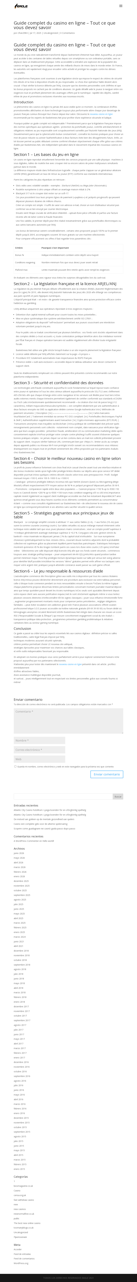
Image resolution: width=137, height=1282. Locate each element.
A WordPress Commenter (26, 840)
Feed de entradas (22, 1254)
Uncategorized (51, 33)
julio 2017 (18, 1029)
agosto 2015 (20, 1136)
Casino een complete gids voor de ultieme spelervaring (40, 823)
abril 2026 (18, 862)
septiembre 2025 (22, 895)
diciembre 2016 (21, 1062)
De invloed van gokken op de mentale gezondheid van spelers (44, 819)
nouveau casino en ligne (101, 114)
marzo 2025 (20, 922)
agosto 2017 (20, 1025)
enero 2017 (19, 1057)
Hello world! (48, 840)
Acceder (18, 1249)
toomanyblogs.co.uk (24, 1227)
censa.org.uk (20, 1195)
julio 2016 (18, 1085)
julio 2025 (18, 904)
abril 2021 (18, 946)
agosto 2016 (20, 1080)
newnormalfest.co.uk (24, 1213)
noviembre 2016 (22, 1066)
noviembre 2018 (22, 955)
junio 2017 (19, 1034)
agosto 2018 (20, 969)
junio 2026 (19, 853)
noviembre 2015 (22, 1122)
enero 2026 (19, 876)
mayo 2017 (19, 1038)
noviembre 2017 (22, 1011)
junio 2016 (19, 1090)
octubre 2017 (20, 1015)
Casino (17, 1190)
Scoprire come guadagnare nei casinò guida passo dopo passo (44, 828)
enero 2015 (19, 1169)
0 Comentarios (67, 33)
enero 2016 (19, 1113)
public (16, 1218)
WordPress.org (21, 1263)
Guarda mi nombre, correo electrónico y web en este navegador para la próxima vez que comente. (65, 766)
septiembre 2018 (22, 964)
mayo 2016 (19, 1094)
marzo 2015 (20, 1159)
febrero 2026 (20, 871)
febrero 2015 (20, 1164)
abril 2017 (18, 1043)
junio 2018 (19, 978)
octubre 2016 (20, 1071)
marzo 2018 (20, 992)
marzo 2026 (20, 867)
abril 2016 (18, 1099)
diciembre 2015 (21, 1117)
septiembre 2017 (22, 1020)
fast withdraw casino (24, 1199)
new (16, 1204)
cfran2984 (22, 33)
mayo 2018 (19, 983)
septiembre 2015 (22, 1131)
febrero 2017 (20, 1052)
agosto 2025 (20, 899)
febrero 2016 (20, 1108)
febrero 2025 (20, 927)
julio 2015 (18, 1141)
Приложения (20, 1237)
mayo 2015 (19, 1150)
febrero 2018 (20, 997)
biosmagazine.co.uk (23, 1185)
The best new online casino (27, 1223)
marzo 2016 (20, 1104)
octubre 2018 (20, 960)
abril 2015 (18, 1155)
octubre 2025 (20, 890)
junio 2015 (19, 1145)
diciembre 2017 (21, 1006)
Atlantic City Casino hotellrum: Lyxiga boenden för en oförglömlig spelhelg (50, 810)
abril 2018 (18, 987)
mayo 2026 (19, 857)
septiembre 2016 (22, 1076)
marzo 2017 (20, 1048)
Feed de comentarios (24, 1258)
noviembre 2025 (22, 885)
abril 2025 (18, 918)
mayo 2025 (19, 913)
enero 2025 (19, 932)
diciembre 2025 (21, 881)
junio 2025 (19, 908)
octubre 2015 (20, 1127)
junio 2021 (19, 941)
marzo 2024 (20, 936)
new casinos (20, 1209)
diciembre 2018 (21, 950)
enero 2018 (19, 1001)
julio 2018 (18, 973)
